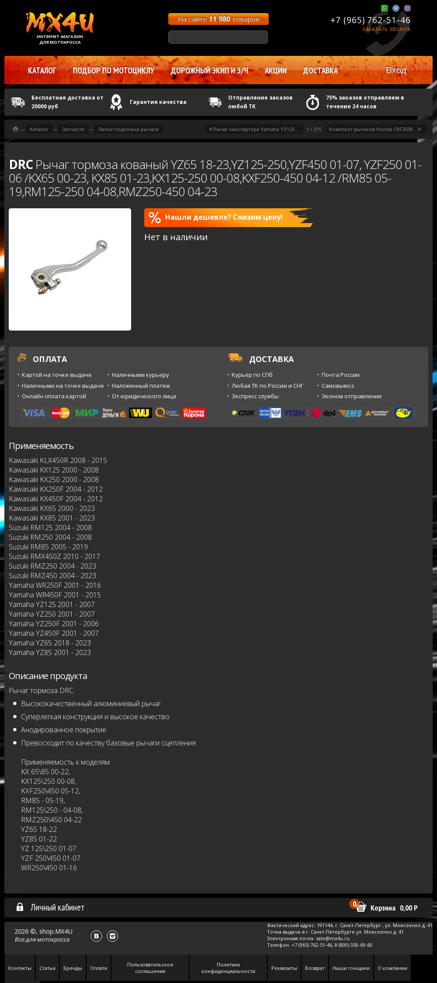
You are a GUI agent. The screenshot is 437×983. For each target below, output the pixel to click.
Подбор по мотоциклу (113, 70)
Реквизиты (284, 968)
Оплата (98, 968)
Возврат (315, 968)
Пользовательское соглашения (150, 967)
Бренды (72, 968)
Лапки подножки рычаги (128, 129)
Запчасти (73, 129)
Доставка (320, 70)
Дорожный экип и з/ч (209, 70)
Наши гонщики (351, 968)
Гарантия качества (158, 102)
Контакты (19, 968)
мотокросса (53, 939)
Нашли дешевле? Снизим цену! (216, 217)
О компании (392, 968)
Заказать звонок (386, 29)
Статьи (47, 968)
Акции (276, 70)
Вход (396, 70)
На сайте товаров (219, 18)
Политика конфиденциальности (228, 967)
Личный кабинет (50, 907)
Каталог (39, 129)
